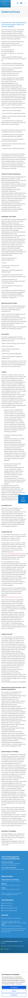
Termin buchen (23, 499)
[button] (25, 3)
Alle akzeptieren (14, 987)
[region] (14, 985)
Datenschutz (19, 983)
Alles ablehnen (14, 995)
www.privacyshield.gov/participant (14, 553)
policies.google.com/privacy (14, 597)
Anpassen (14, 991)
